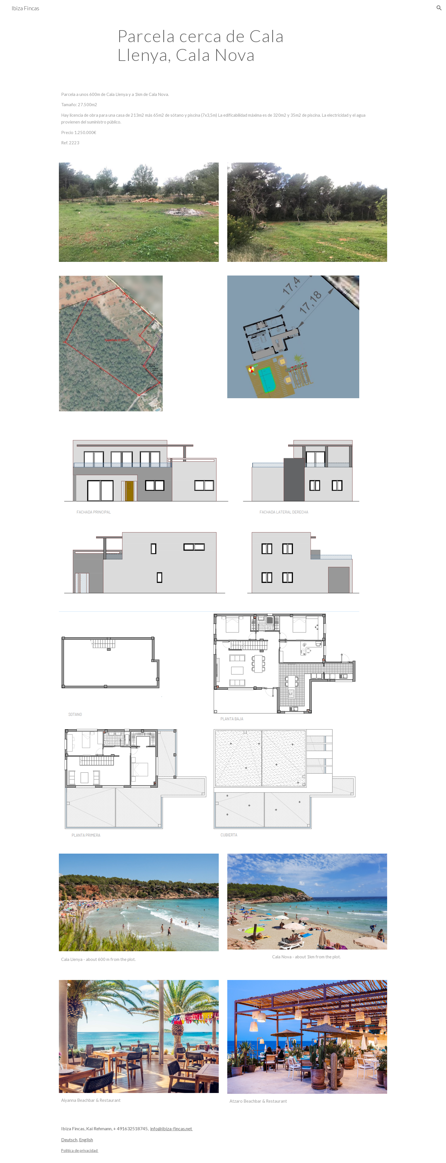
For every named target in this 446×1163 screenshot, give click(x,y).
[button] (439, 8)
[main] (223, 45)
